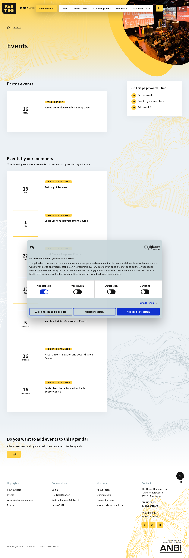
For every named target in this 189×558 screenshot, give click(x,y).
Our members (104, 494)
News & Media (81, 8)
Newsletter (13, 504)
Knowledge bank (102, 8)
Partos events (145, 95)
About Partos (140, 8)
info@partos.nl (150, 505)
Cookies (31, 546)
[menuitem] (46, 8)
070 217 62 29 (148, 502)
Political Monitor (61, 494)
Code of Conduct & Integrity (66, 499)
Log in (14, 454)
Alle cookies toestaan (138, 312)
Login (55, 489)
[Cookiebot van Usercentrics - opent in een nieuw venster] (146, 247)
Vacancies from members (20, 499)
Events (66, 8)
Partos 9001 (58, 504)
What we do (44, 8)
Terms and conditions (49, 546)
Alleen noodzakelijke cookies (50, 312)
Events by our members (151, 101)
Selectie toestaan (94, 312)
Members (120, 8)
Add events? (144, 107)
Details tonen (147, 303)
